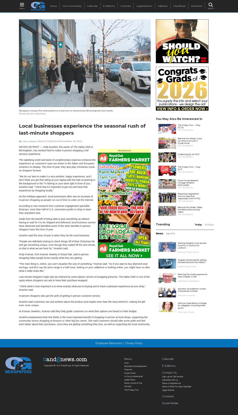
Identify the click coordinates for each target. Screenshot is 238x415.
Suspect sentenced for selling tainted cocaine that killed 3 (192, 261)
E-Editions (109, 6)
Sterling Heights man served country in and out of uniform (192, 245)
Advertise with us (170, 380)
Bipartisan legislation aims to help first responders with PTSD (189, 196)
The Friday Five (131, 390)
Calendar (92, 6)
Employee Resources (108, 343)
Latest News (129, 380)
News (53, 6)
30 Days (209, 224)
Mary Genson (29, 141)
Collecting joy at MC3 (188, 154)
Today (198, 224)
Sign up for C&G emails (172, 377)
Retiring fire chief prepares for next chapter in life (193, 275)
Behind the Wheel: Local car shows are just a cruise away (190, 140)
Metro (41, 141)
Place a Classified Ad (171, 383)
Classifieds (179, 6)
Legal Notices (144, 6)
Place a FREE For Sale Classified (176, 387)
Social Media (170, 403)
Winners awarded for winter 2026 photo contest (192, 289)
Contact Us (169, 372)
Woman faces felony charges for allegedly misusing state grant (192, 305)
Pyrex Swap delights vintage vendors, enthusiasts (188, 182)
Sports (170, 233)
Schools (127, 386)
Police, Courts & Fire (133, 383)
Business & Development (135, 366)
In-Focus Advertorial (133, 376)
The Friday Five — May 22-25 (189, 126)
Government (130, 373)
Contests (125, 6)
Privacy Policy (134, 343)
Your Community (72, 6)
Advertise (196, 6)
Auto (126, 363)
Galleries (163, 6)
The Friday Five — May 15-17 (189, 168)
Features (128, 369)
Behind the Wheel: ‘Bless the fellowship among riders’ (190, 209)
